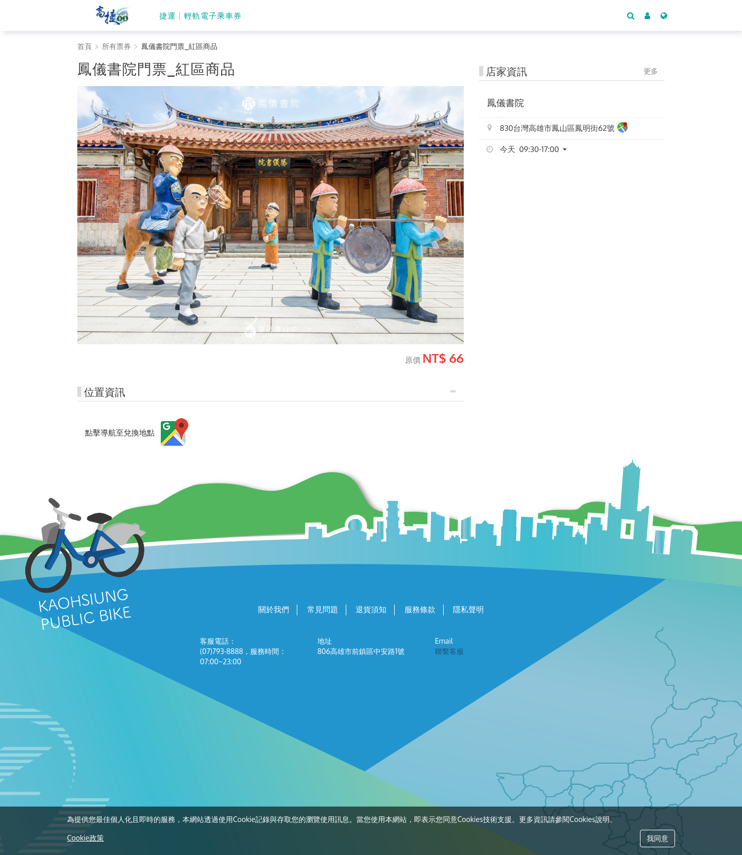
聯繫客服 (449, 651)
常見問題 (322, 610)
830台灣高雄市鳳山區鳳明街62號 (564, 128)
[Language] (663, 15)
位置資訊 (104, 392)
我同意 (657, 838)
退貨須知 (371, 610)
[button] (647, 15)
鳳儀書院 (505, 102)
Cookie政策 (85, 837)
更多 (651, 70)
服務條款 (419, 610)
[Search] (630, 15)
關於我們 (273, 610)
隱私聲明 (468, 610)
